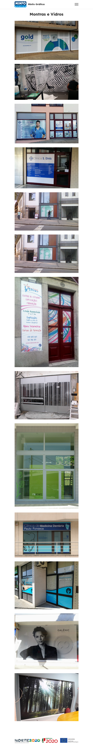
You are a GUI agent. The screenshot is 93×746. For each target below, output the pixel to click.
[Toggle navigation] (77, 4)
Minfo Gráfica (36, 4)
